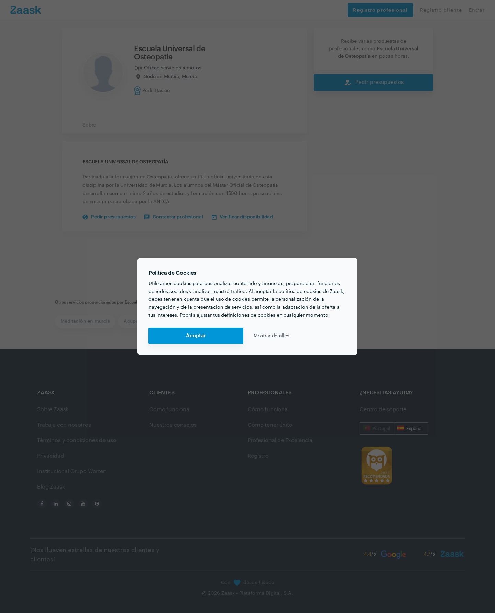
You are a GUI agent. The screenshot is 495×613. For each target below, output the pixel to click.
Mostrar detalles (271, 335)
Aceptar (196, 335)
